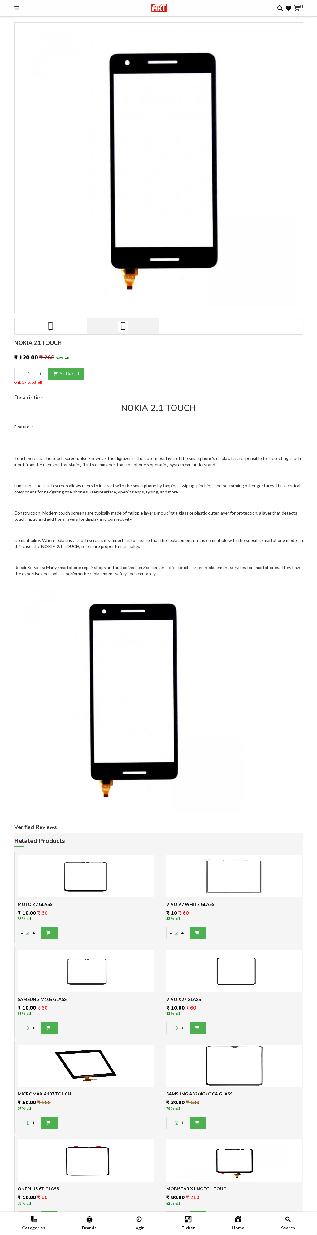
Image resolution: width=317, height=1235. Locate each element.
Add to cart (66, 373)
